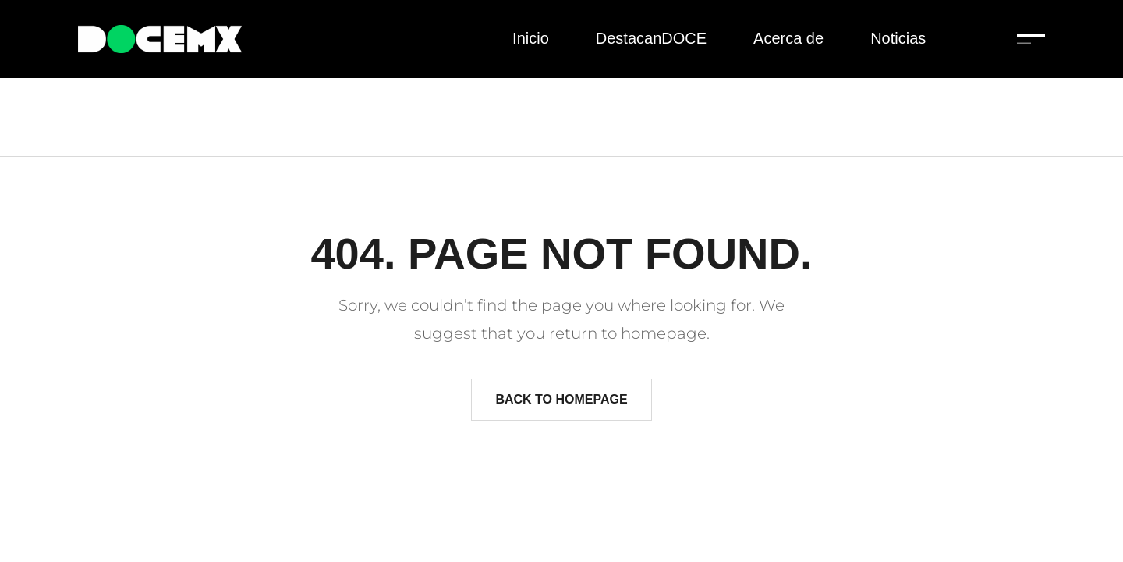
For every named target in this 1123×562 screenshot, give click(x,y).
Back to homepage (561, 399)
